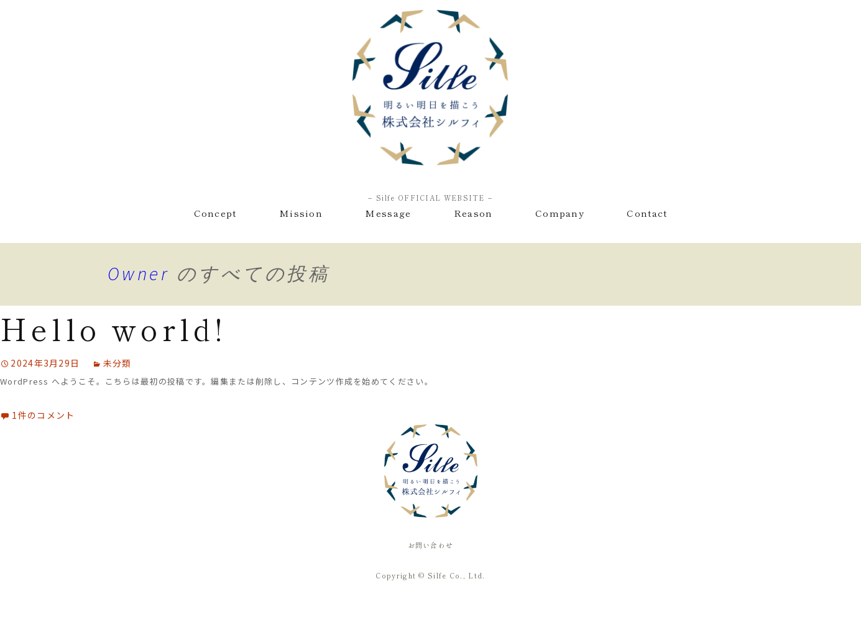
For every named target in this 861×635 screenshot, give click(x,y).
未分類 (117, 363)
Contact (647, 212)
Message (388, 212)
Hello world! (113, 328)
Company (559, 212)
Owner (139, 273)
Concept (215, 212)
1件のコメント (43, 415)
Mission (301, 212)
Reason (473, 212)
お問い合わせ (431, 545)
